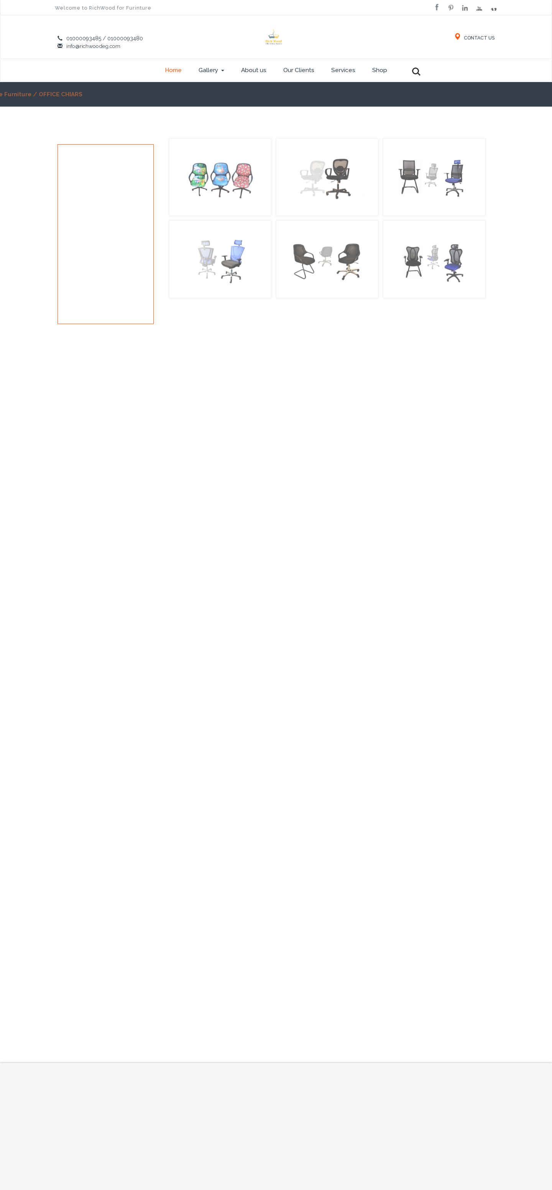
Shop (379, 70)
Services (343, 70)
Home (173, 70)
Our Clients (298, 70)
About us (253, 70)
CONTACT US (474, 38)
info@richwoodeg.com (94, 46)
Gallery (211, 70)
